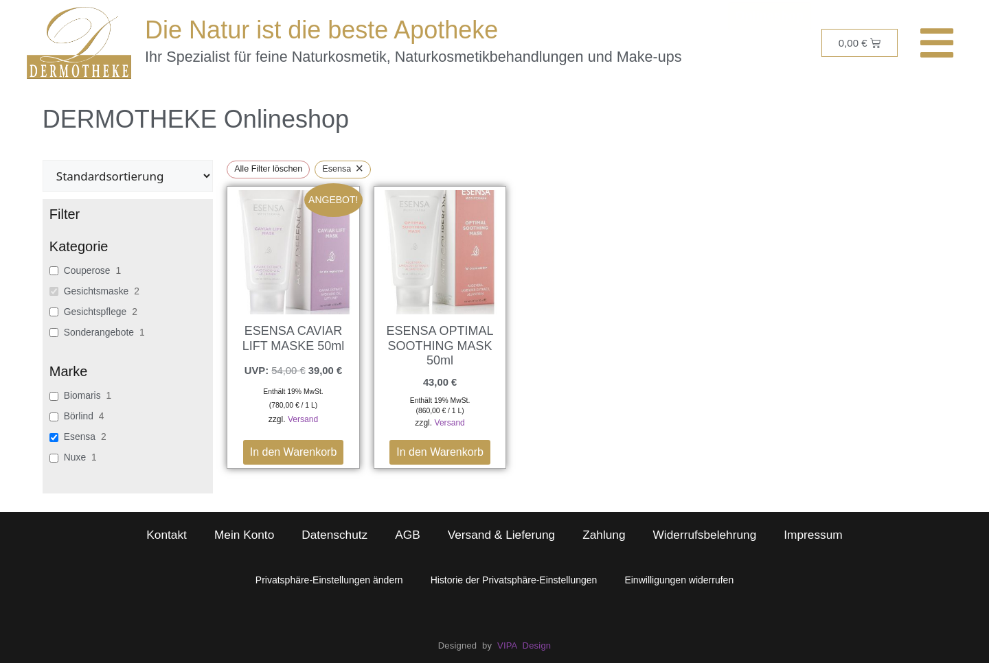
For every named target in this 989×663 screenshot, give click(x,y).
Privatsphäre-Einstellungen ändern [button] (329, 579)
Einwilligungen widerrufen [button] (679, 579)
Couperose (87, 270)
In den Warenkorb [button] (293, 452)
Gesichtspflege (95, 311)
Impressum (813, 535)
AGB (407, 535)
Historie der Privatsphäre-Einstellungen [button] (514, 579)
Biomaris (82, 395)
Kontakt (166, 535)
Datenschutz (334, 535)
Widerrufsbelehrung (705, 535)
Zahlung (603, 535)
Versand (303, 419)
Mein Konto (244, 535)
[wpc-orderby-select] (128, 176)
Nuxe (75, 457)
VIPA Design (524, 645)
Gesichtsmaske (96, 291)
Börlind (78, 415)
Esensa (79, 436)
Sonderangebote (99, 332)
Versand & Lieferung (501, 535)
